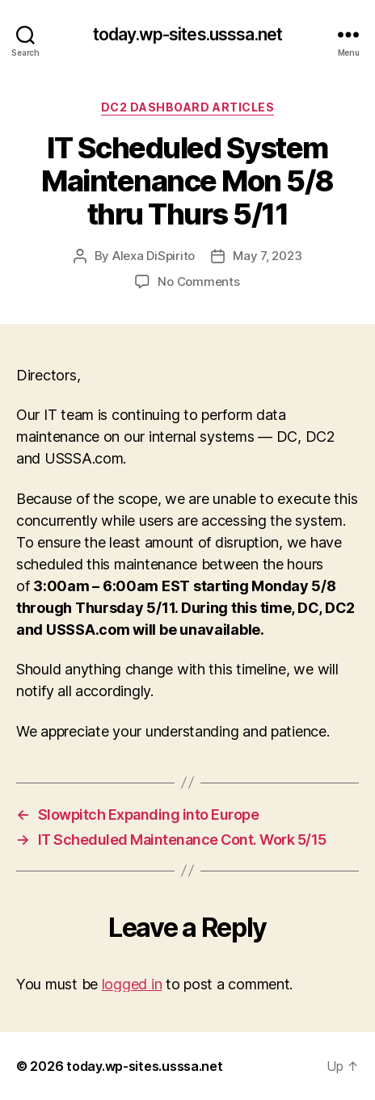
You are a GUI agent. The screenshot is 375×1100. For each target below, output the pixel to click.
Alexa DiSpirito (153, 255)
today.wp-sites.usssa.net (187, 34)
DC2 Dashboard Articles (187, 107)
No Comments (198, 281)
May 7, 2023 (267, 255)
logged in (132, 984)
